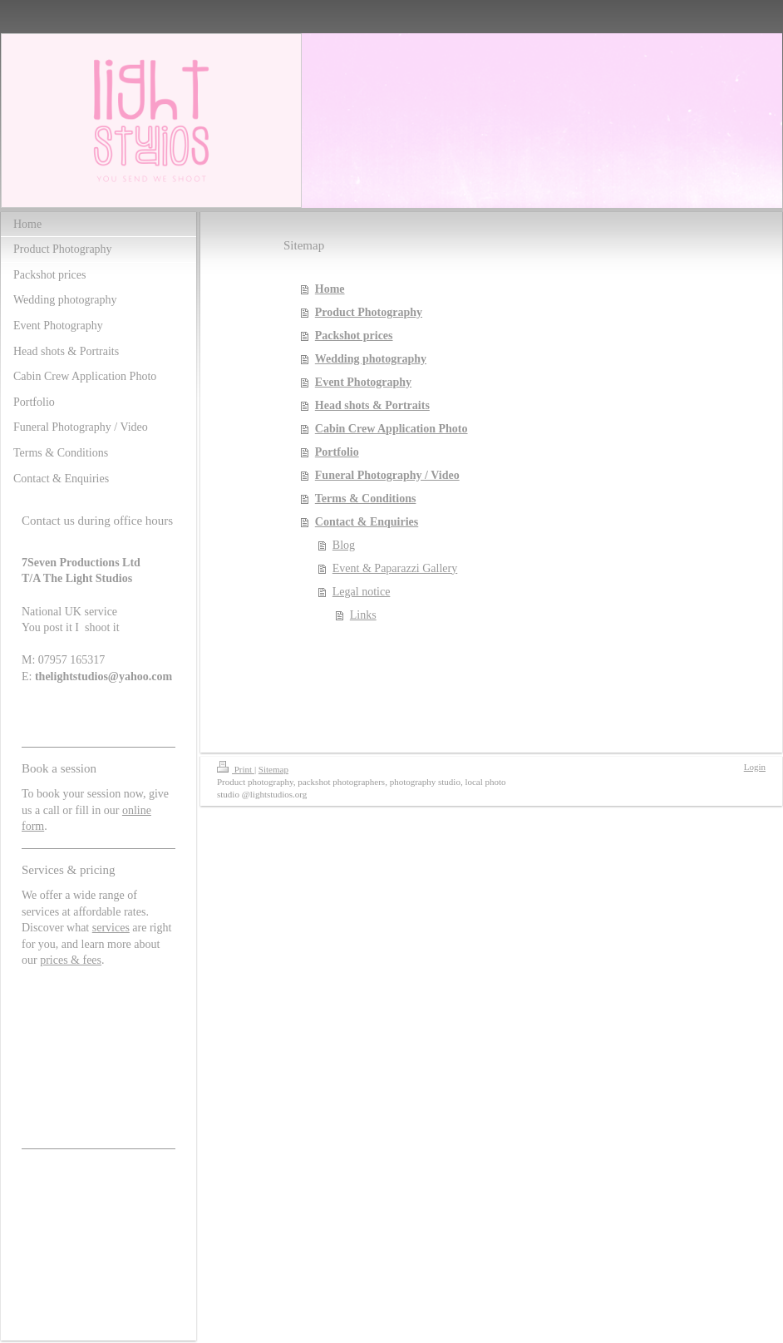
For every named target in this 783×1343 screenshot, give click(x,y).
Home (330, 289)
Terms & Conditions (365, 498)
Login (755, 767)
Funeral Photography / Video (387, 475)
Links (363, 615)
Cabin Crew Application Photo (391, 428)
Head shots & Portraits (372, 405)
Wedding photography (370, 359)
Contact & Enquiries (366, 522)
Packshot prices (354, 335)
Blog (343, 545)
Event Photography (363, 382)
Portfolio (337, 452)
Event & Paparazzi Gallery (394, 568)
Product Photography (368, 312)
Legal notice (361, 591)
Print (235, 769)
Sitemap (273, 769)
